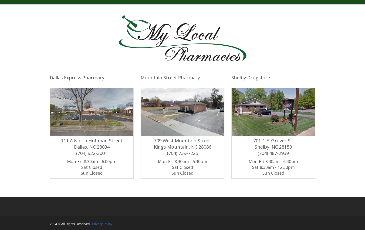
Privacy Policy (102, 224)
